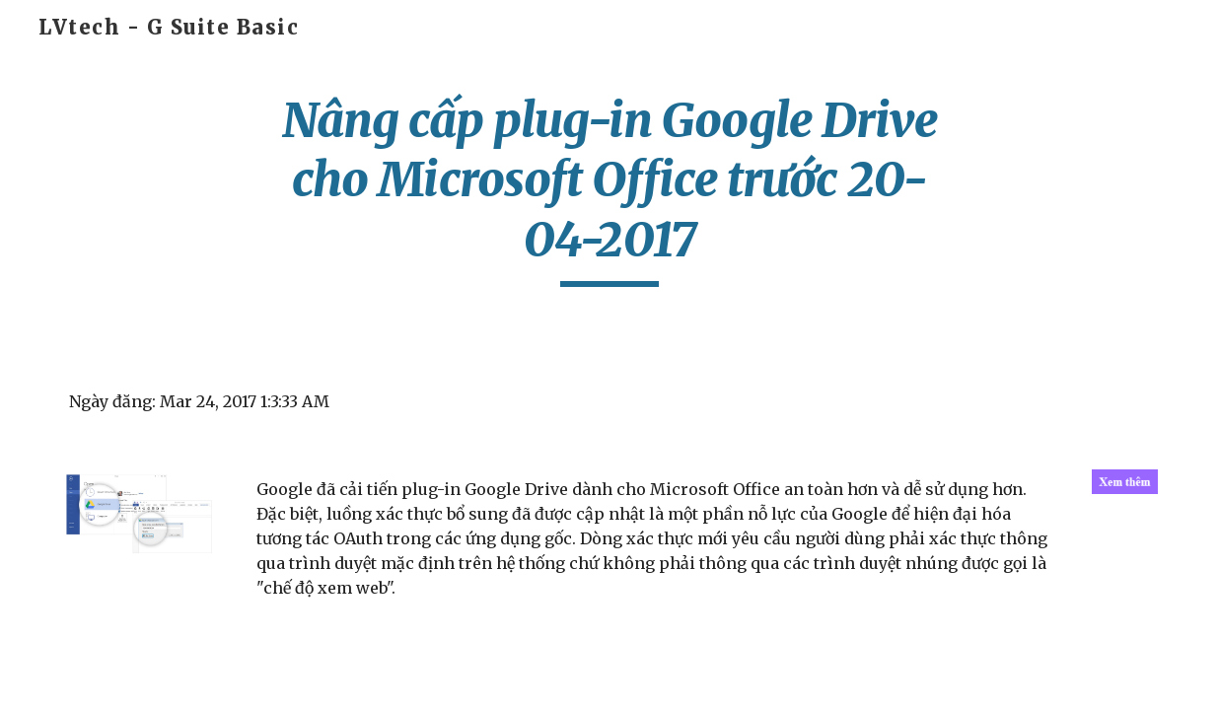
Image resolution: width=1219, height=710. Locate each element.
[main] (609, 189)
